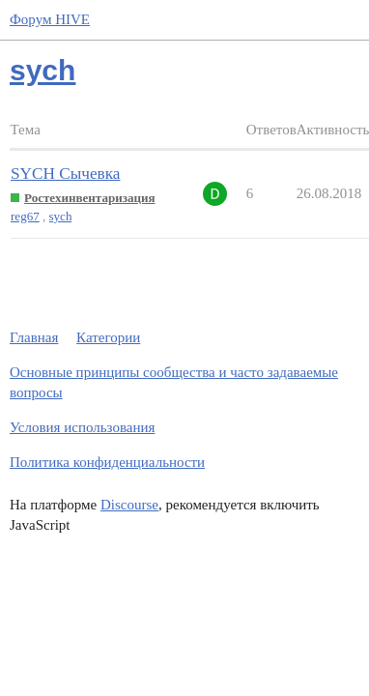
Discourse (129, 504)
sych (60, 216)
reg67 (25, 216)
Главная (34, 337)
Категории (108, 337)
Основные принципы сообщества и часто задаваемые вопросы (174, 382)
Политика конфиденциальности (107, 462)
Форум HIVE (50, 19)
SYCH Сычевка (65, 173)
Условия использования (82, 427)
